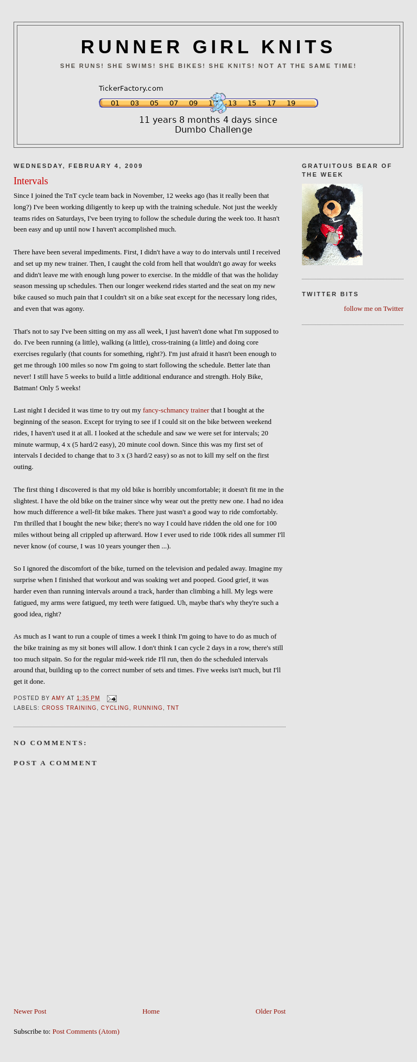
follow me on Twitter (373, 308)
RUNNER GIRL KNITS (208, 46)
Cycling (115, 708)
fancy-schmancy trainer (176, 410)
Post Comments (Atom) (85, 1031)
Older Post (271, 1011)
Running (148, 708)
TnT (173, 708)
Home (151, 1011)
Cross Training (69, 708)
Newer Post (30, 1011)
